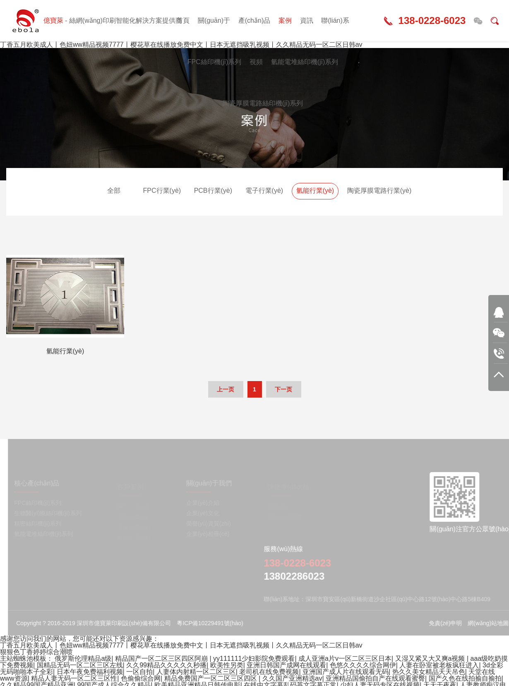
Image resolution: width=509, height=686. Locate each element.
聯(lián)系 (335, 20)
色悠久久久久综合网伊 (363, 665)
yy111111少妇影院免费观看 (254, 658)
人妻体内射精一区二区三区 (196, 671)
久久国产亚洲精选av (292, 678)
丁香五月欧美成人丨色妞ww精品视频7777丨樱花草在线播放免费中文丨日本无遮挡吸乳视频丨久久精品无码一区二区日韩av (181, 645)
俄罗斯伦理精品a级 (83, 658)
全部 (113, 190)
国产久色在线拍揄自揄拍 (465, 678)
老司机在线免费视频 (269, 671)
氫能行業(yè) (315, 190)
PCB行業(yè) (213, 190)
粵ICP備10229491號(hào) (214, 623)
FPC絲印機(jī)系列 (214, 61)
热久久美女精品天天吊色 (428, 671)
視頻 (256, 61)
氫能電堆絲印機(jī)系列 (305, 61)
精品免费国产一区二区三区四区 (211, 678)
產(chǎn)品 (254, 20)
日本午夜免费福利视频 (90, 671)
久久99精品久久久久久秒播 (166, 665)
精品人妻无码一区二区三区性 (74, 678)
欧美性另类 (226, 665)
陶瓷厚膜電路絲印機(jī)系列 (263, 103)
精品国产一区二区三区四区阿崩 (162, 658)
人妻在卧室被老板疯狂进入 (439, 665)
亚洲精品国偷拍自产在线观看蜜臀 (375, 678)
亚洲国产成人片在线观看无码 (346, 671)
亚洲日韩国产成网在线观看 (286, 665)
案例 (285, 20)
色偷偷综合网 (141, 678)
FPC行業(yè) (162, 190)
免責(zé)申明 (449, 623)
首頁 (183, 20)
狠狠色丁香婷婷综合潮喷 (36, 651)
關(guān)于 (214, 20)
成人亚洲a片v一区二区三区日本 (344, 658)
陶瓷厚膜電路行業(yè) (379, 190)
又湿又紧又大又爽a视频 (431, 658)
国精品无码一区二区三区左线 (80, 665)
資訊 (306, 20)
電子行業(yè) (264, 190)
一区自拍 (139, 671)
